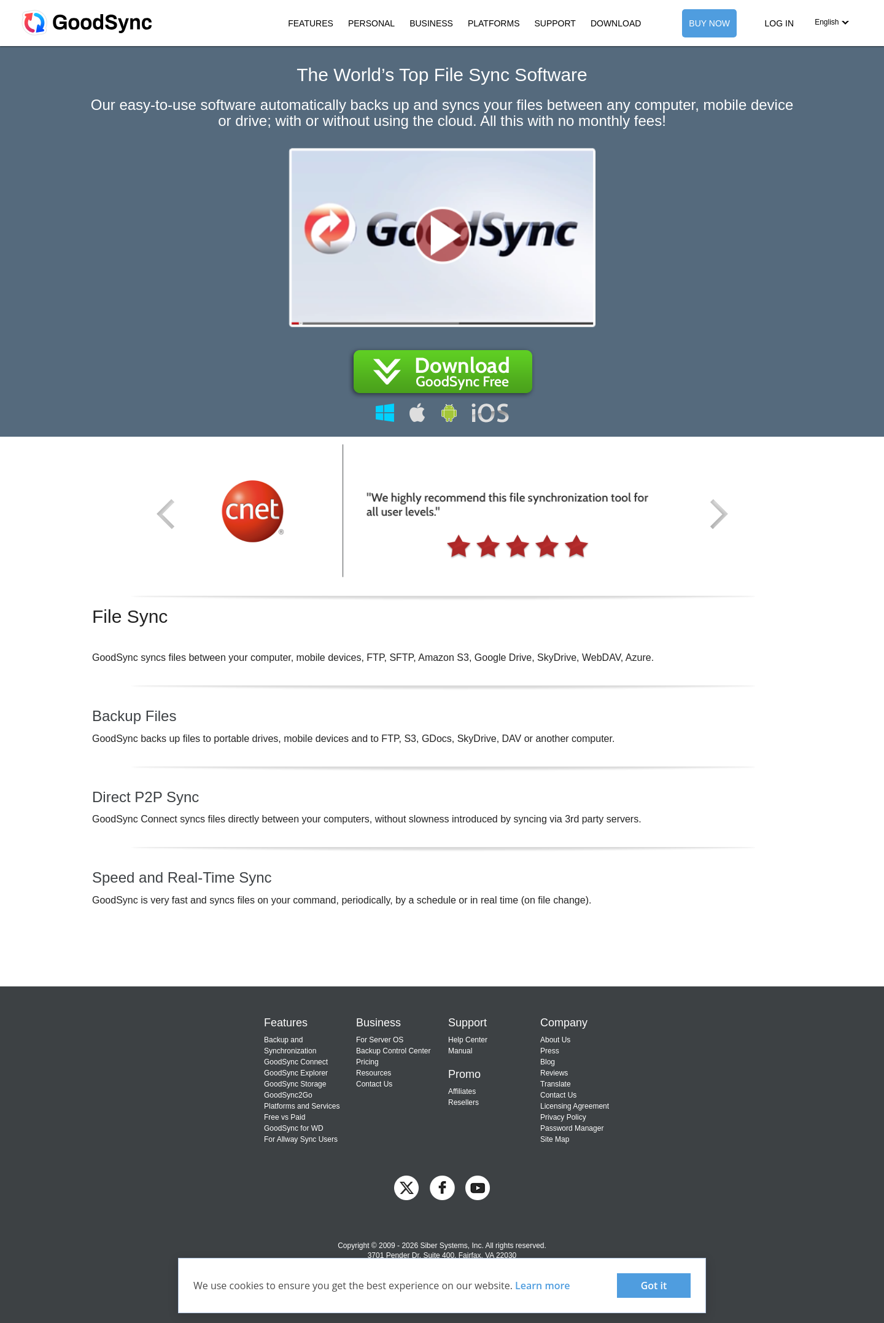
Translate (555, 1084)
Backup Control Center (393, 1051)
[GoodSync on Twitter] (406, 1187)
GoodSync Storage (295, 1084)
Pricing (367, 1062)
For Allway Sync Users (301, 1139)
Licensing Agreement (574, 1106)
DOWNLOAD (616, 23)
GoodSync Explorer (296, 1073)
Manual (460, 1051)
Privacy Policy (563, 1117)
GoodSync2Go (288, 1095)
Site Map (554, 1139)
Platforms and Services (301, 1106)
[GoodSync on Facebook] (442, 1187)
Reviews (554, 1073)
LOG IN (779, 23)
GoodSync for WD (294, 1128)
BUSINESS (431, 23)
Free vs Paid (284, 1117)
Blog (547, 1062)
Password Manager (571, 1128)
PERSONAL (371, 23)
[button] (832, 22)
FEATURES (310, 23)
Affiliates (462, 1091)
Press (549, 1051)
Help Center (467, 1040)
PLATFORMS (494, 23)
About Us (555, 1040)
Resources (373, 1073)
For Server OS (379, 1040)
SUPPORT (554, 23)
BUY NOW (709, 23)
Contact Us (374, 1084)
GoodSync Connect (296, 1062)
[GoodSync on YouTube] (477, 1187)
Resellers (463, 1102)
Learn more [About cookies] (542, 1285)
